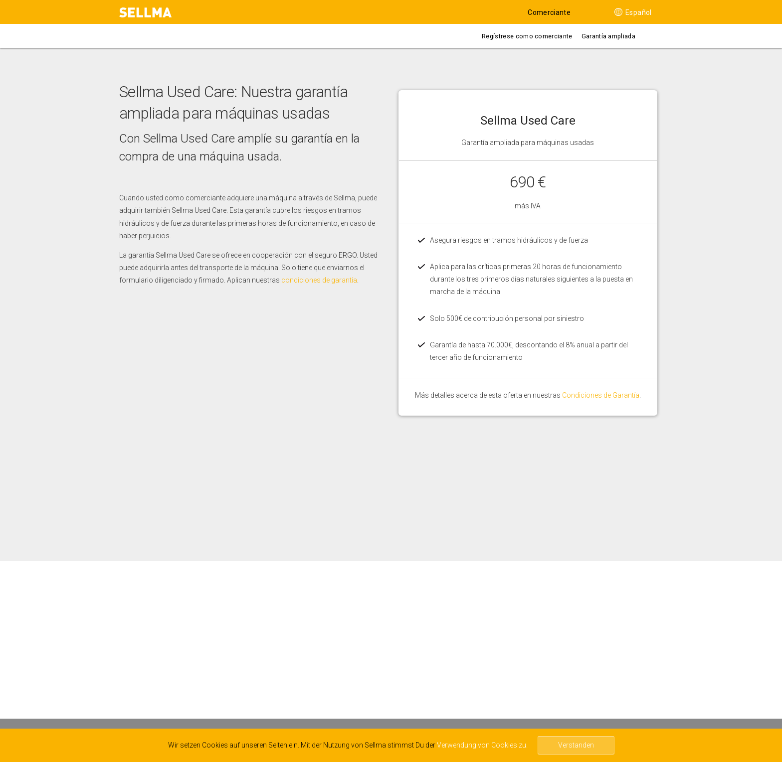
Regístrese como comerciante (527, 36)
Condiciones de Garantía (600, 395)
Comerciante (549, 12)
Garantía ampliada (608, 36)
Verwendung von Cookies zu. (482, 745)
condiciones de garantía (319, 280)
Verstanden (576, 745)
